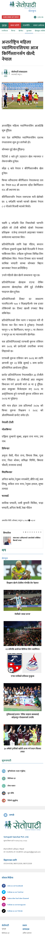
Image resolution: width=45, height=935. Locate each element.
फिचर (13, 30)
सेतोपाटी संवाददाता (19, 72)
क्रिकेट (21, 30)
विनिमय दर (5, 933)
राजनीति (26, 25)
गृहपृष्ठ (4, 928)
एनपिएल (5, 30)
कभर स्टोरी (14, 25)
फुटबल (29, 30)
